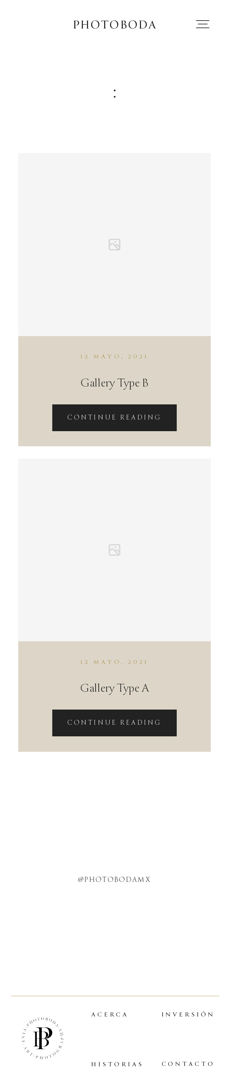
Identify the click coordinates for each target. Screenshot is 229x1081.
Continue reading (114, 417)
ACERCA (110, 1014)
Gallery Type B (114, 383)
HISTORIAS (117, 1064)
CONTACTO (188, 1064)
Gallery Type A (114, 688)
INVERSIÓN (188, 1014)
